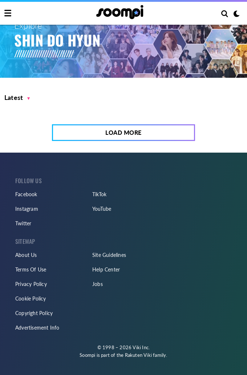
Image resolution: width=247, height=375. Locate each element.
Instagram (26, 209)
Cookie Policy (30, 298)
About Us (26, 255)
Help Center (106, 269)
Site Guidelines (109, 255)
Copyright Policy (34, 313)
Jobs (97, 284)
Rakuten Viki (138, 355)
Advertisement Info (37, 327)
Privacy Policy (31, 284)
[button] (17, 97)
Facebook (26, 194)
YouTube (101, 209)
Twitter (23, 223)
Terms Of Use (30, 269)
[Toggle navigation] (7, 13)
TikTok (99, 194)
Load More (123, 132)
